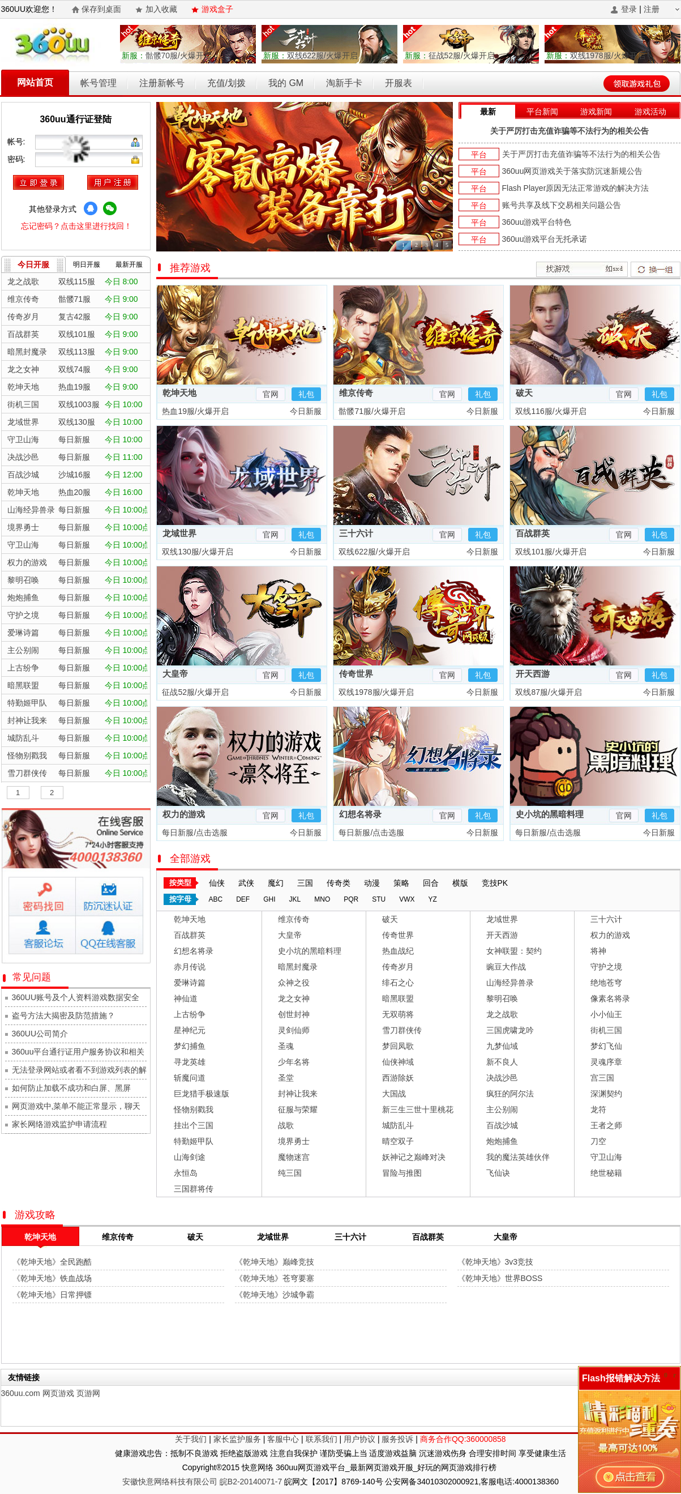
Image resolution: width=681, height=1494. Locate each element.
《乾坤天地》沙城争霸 (274, 1294)
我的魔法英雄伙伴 (518, 1157)
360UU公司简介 (40, 1033)
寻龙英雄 (189, 1061)
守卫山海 (606, 1157)
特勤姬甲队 (193, 1141)
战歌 (286, 1125)
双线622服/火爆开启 (310, 55)
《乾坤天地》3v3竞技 (495, 1261)
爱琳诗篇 (189, 982)
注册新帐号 (162, 83)
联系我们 (321, 1439)
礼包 (306, 394)
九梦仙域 (502, 1046)
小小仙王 (606, 1014)
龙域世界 (179, 533)
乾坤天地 (179, 393)
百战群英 (533, 533)
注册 (651, 9)
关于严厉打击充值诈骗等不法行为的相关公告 (569, 130)
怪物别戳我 (193, 1109)
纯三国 (290, 1172)
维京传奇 (356, 393)
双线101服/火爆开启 (549, 551)
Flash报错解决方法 (621, 1378)
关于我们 (191, 1439)
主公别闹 (502, 1109)
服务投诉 (397, 1439)
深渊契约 (606, 1093)
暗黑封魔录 (298, 966)
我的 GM (285, 83)
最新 (488, 111)
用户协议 (359, 1439)
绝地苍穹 (606, 982)
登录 (629, 9)
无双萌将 (398, 1014)
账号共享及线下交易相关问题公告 (561, 205)
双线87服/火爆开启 (547, 692)
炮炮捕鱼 (502, 1141)
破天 (524, 393)
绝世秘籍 (606, 1172)
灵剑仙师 (294, 1030)
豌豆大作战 (506, 966)
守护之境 (606, 966)
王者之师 (606, 1125)
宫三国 (602, 1077)
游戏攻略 (35, 1214)
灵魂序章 (606, 1061)
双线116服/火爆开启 (549, 411)
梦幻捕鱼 (189, 1046)
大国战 (394, 1093)
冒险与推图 (402, 1172)
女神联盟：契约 (514, 950)
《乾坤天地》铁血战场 (52, 1278)
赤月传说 (189, 966)
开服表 (398, 83)
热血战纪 (398, 950)
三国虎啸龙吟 (510, 1030)
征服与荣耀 (298, 1109)
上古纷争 (189, 1014)
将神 (598, 950)
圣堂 (286, 1077)
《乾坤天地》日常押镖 (52, 1294)
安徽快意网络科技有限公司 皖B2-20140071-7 (202, 1481)
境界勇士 (294, 1141)
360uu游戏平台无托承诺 (545, 239)
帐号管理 (98, 83)
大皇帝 (175, 673)
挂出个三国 (193, 1125)
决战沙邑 (502, 1077)
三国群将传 (193, 1188)
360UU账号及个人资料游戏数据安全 (76, 997)
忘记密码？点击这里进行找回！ (76, 225)
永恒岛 (186, 1172)
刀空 (598, 1141)
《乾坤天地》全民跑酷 (52, 1261)
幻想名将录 (360, 814)
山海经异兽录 (510, 982)
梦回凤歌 (398, 1046)
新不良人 (502, 1061)
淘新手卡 (344, 83)
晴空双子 (398, 1141)
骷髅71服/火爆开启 (371, 411)
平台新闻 (542, 111)
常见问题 (33, 977)
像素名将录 (610, 998)
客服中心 (283, 1439)
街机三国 (606, 1030)
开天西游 (533, 673)
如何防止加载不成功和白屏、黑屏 (71, 1087)
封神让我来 (298, 1093)
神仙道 (186, 998)
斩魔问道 (189, 1077)
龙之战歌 (502, 1014)
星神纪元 (189, 1030)
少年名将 (294, 1061)
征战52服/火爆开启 (450, 55)
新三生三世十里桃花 (417, 1109)
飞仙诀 (498, 1172)
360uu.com (20, 1393)
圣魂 (286, 1046)
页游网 (88, 1393)
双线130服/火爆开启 (196, 551)
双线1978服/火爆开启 (595, 55)
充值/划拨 (226, 83)
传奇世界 (356, 673)
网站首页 (35, 82)
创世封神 (294, 1014)
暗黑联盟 (398, 998)
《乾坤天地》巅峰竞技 (274, 1261)
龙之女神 (294, 998)
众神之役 (294, 982)
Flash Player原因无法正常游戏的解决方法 (575, 188)
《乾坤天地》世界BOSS (500, 1278)
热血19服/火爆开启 (194, 411)
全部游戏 (190, 858)
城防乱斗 (398, 1125)
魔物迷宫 (294, 1157)
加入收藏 (161, 9)
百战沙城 (502, 1125)
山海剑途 (189, 1157)
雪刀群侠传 (402, 1030)
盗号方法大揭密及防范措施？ (63, 1015)
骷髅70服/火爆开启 (167, 55)
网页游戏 (58, 1393)
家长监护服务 (237, 1439)
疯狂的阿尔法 (510, 1093)
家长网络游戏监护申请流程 (59, 1124)
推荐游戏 (190, 268)
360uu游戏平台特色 (537, 222)
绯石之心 (398, 982)
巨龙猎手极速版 (201, 1093)
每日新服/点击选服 (194, 832)
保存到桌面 (101, 9)
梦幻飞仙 (606, 1046)
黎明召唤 (502, 998)
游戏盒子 (217, 9)
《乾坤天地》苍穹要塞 (274, 1278)
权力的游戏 (183, 814)
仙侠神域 (398, 1061)
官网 (271, 394)
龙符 (598, 1109)
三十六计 (356, 533)
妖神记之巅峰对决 (414, 1157)
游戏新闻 (596, 111)
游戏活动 (650, 111)
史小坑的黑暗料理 (550, 814)
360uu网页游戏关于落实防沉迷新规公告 (572, 171)
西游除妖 (398, 1077)
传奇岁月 (398, 966)
